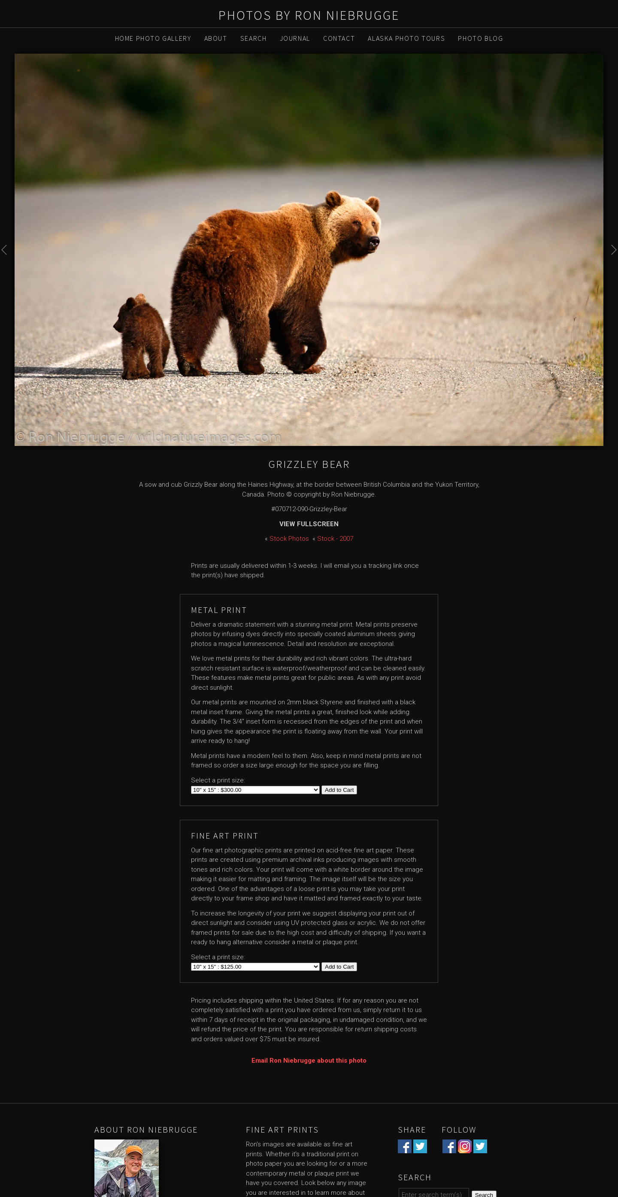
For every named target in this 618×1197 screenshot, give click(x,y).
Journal (295, 38)
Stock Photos (289, 538)
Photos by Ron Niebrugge (309, 15)
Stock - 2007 (335, 538)
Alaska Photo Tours (406, 38)
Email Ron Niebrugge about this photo (309, 1060)
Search (253, 38)
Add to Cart (339, 790)
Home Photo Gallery (153, 38)
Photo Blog (480, 38)
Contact (339, 38)
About (215, 38)
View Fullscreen (309, 524)
